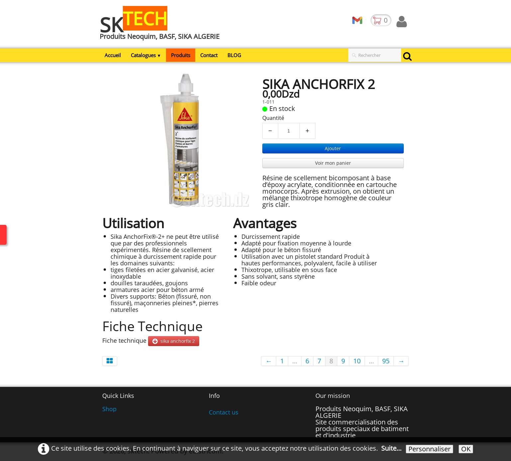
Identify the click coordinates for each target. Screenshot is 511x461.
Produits (180, 55)
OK (465, 449)
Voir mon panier (333, 163)
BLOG (234, 55)
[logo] (162, 27)
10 (357, 360)
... (294, 360)
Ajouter (333, 148)
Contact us (223, 412)
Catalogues (146, 55)
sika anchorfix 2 (173, 341)
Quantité (273, 118)
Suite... (391, 448)
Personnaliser (429, 449)
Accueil (113, 55)
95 (385, 360)
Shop (109, 409)
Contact (208, 55)
